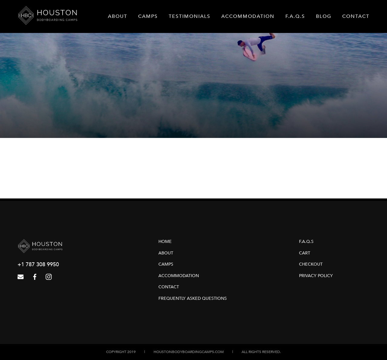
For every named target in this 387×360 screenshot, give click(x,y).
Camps (148, 16)
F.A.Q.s (295, 16)
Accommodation (248, 16)
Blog (323, 16)
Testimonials (189, 16)
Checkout (311, 264)
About (117, 16)
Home (165, 241)
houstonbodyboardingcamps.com (189, 351)
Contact (355, 16)
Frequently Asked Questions (192, 298)
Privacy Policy (316, 276)
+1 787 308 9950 (38, 264)
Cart (304, 253)
